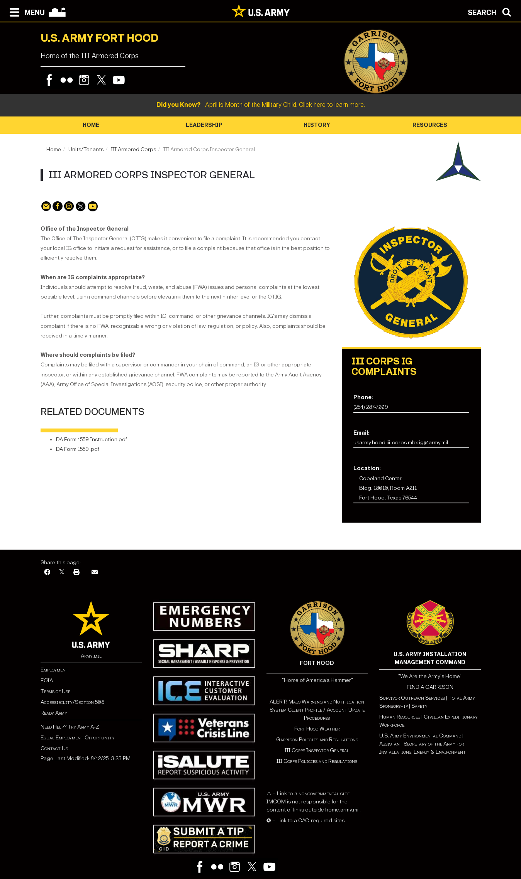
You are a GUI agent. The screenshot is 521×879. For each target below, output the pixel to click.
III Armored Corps (133, 149)
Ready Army (54, 713)
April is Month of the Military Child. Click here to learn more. (260, 104)
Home (91, 125)
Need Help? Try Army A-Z (70, 727)
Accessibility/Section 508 (72, 702)
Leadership (204, 125)
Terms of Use (55, 691)
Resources (429, 125)
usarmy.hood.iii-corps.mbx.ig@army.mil (400, 442)
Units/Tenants (86, 149)
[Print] (76, 572)
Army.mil (91, 656)
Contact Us (54, 748)
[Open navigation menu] (25, 11)
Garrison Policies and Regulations (317, 739)
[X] (62, 572)
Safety (419, 706)
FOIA (47, 680)
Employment (54, 669)
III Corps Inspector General (317, 750)
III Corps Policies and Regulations (317, 761)
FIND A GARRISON (430, 687)
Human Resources (399, 717)
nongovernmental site (323, 793)
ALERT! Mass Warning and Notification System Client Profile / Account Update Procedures (317, 709)
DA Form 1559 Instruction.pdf (91, 439)
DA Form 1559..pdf (77, 449)
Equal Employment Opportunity (78, 737)
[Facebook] (47, 572)
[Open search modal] (491, 11)
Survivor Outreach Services (412, 698)
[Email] (94, 572)
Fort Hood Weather (316, 728)
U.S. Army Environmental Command (420, 735)
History (317, 125)
